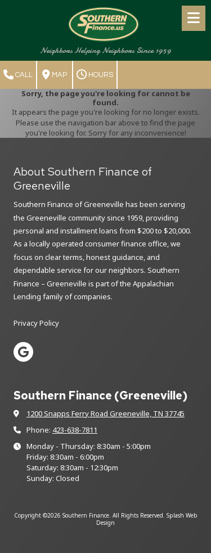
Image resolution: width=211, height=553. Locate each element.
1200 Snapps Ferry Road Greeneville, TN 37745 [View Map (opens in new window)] (105, 413)
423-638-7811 (74, 430)
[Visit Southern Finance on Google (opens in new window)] (23, 352)
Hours (95, 75)
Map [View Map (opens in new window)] (54, 75)
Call (18, 75)
